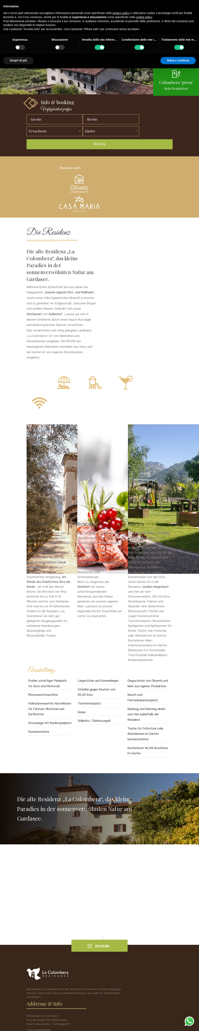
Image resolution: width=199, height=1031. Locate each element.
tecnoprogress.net (82, 1024)
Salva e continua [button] (178, 60)
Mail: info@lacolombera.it (148, 999)
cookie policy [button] (144, 17)
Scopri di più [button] (18, 60)
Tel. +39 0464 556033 (147, 985)
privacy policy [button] (121, 13)
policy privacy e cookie (40, 1024)
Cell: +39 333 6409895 (147, 978)
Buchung (99, 160)
